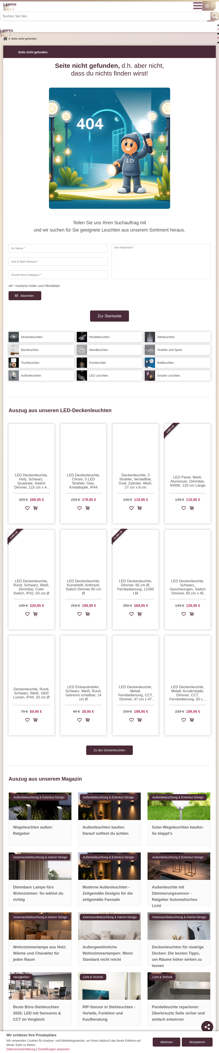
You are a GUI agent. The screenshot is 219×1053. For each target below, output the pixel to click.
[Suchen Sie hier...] (105, 16)
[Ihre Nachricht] (161, 261)
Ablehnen (166, 1042)
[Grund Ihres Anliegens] (58, 274)
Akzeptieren (197, 1042)
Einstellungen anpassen (54, 1049)
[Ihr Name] (58, 248)
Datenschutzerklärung (21, 1049)
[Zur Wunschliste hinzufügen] (27, 509)
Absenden (27, 295)
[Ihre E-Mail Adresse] (58, 261)
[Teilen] (207, 1026)
